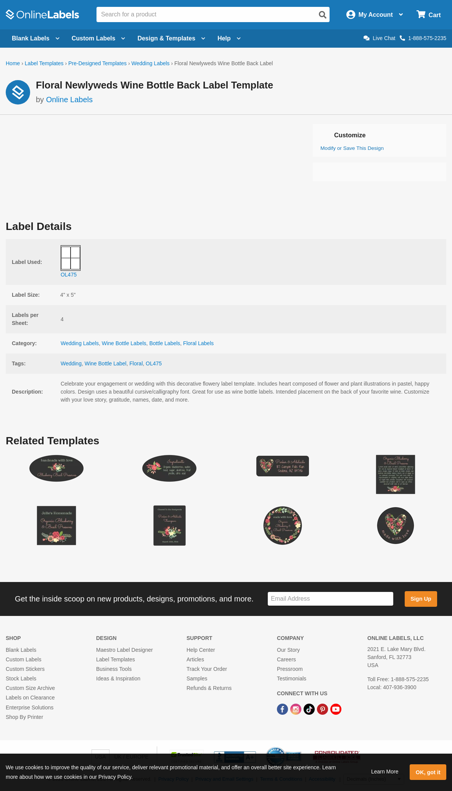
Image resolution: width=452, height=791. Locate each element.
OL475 (154, 363)
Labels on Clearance (30, 698)
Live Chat (379, 38)
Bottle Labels (164, 343)
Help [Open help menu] (229, 38)
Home (13, 63)
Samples (197, 678)
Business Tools (114, 669)
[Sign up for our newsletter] (330, 599)
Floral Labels (198, 343)
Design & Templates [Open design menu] (171, 38)
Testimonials (291, 678)
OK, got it (428, 772)
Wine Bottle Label (106, 363)
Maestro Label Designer (124, 650)
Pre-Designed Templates (97, 63)
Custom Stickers (25, 669)
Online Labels (69, 99)
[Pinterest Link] (323, 709)
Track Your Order (207, 669)
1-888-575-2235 (423, 38)
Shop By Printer (24, 717)
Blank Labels (21, 650)
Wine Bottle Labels (124, 343)
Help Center (201, 650)
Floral (136, 363)
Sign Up (420, 599)
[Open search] (323, 15)
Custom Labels (23, 659)
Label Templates (44, 63)
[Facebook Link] (283, 709)
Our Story (288, 650)
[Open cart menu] (428, 15)
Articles (195, 659)
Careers (286, 659)
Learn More (385, 771)
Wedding (71, 363)
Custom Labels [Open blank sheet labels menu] (98, 38)
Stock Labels (21, 678)
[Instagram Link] (296, 709)
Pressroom (290, 669)
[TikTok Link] (310, 709)
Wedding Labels (150, 63)
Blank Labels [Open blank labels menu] (36, 38)
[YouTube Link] (335, 709)
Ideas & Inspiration (118, 678)
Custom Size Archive (30, 688)
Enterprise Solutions (29, 707)
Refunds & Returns (209, 688)
